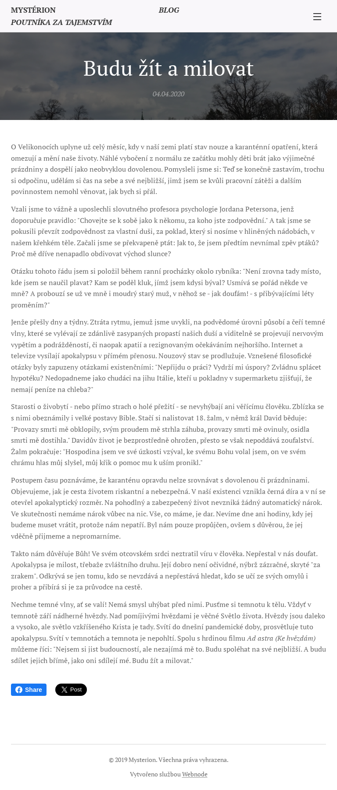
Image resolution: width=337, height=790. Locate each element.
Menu (317, 16)
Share (28, 689)
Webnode (195, 774)
